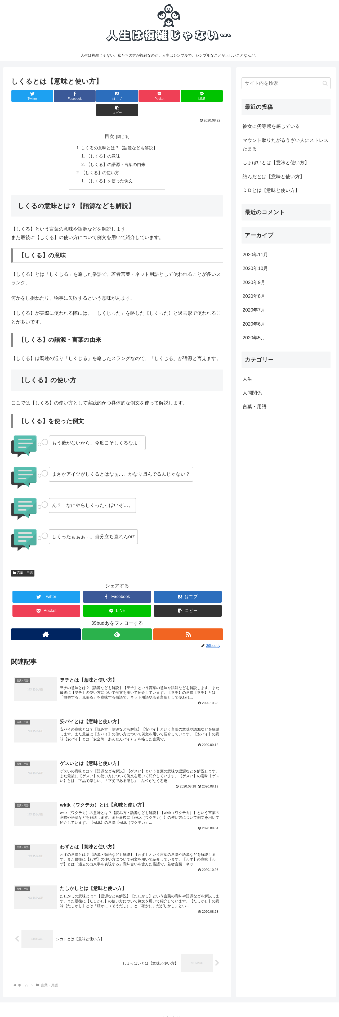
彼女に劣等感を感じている (271, 126)
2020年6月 (254, 324)
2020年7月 (254, 310)
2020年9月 (254, 282)
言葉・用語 (23, 560)
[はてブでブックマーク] (99, 96)
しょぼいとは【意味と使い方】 (276, 162)
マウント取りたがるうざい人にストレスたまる (285, 144)
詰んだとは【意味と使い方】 (274, 176)
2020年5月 (254, 337)
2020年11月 (255, 254)
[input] (286, 83)
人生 (247, 379)
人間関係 (252, 392)
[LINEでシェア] (170, 96)
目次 (109, 122)
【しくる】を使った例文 (109, 168)
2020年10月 (255, 268)
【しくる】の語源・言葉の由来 (116, 151)
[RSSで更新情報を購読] (188, 622)
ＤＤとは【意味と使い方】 (271, 190)
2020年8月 (254, 296)
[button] (205, 96)
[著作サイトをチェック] (45, 622)
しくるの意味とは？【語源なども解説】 (119, 134)
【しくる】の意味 (103, 142)
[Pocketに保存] (135, 96)
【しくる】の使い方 (100, 160)
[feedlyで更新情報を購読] (116, 622)
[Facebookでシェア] (64, 96)
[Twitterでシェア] (29, 96)
